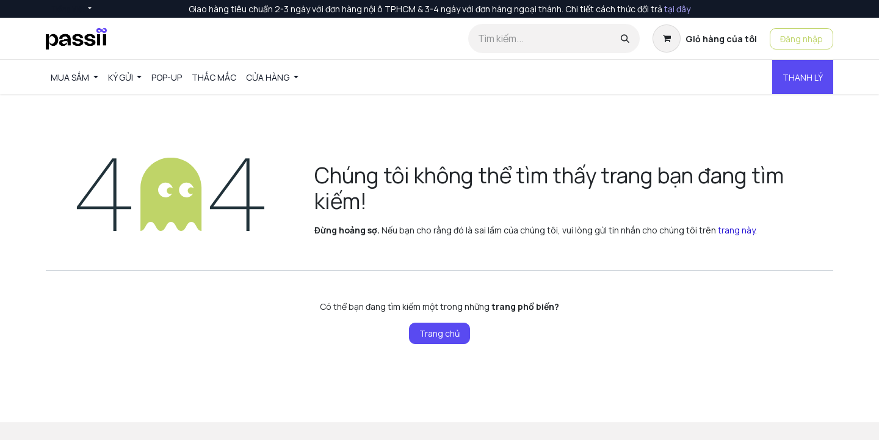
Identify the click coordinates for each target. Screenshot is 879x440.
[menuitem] (74, 77)
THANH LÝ (803, 77)
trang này (736, 230)
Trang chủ (439, 333)
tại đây (677, 9)
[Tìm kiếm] (625, 38)
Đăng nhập (801, 39)
